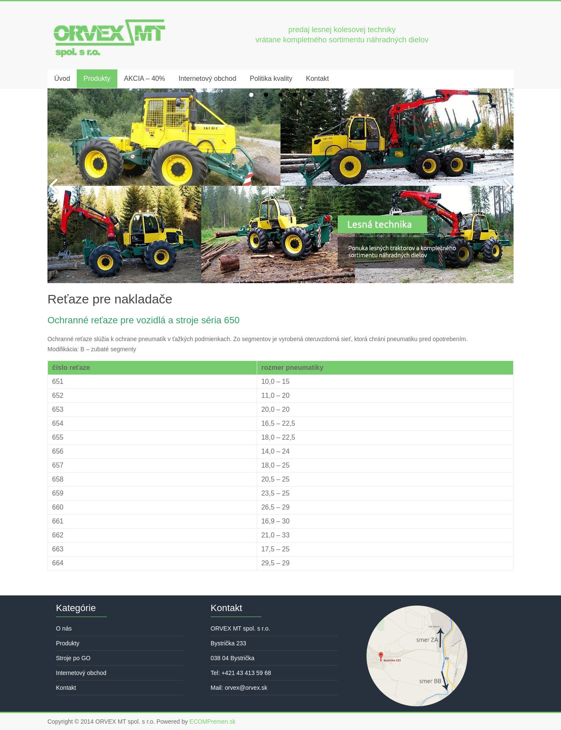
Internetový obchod (207, 78)
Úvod (62, 78)
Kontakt (317, 78)
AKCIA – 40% (144, 78)
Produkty (96, 78)
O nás (64, 628)
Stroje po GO (73, 658)
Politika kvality (271, 78)
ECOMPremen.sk (212, 721)
